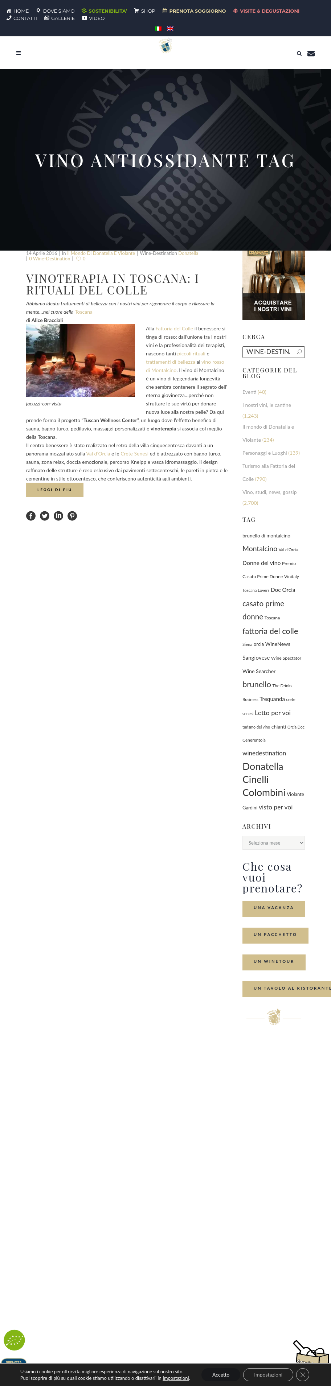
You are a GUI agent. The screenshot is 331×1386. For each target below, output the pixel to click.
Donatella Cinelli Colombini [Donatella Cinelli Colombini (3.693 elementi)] (264, 779)
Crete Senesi (134, 453)
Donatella (188, 253)
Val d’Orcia (98, 453)
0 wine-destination (49, 258)
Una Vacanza (274, 907)
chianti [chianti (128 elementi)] (278, 726)
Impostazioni (176, 1378)
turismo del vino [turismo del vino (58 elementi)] (256, 727)
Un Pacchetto (275, 934)
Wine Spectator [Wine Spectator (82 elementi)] (286, 658)
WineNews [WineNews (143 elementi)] (277, 644)
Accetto (220, 1374)
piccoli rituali (191, 353)
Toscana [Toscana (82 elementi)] (272, 617)
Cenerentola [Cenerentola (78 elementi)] (254, 740)
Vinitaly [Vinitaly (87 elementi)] (291, 576)
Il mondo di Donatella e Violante (101, 253)
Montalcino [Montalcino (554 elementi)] (259, 548)
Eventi (249, 392)
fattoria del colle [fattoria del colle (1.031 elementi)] (270, 631)
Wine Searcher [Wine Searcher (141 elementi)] (258, 671)
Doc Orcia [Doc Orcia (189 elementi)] (283, 589)
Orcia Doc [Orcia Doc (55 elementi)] (296, 727)
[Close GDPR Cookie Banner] (302, 1374)
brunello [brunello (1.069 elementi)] (256, 684)
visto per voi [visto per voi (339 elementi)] (276, 807)
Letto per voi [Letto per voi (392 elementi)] (273, 713)
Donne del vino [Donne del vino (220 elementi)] (261, 562)
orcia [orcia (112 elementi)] (259, 644)
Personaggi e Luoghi (264, 453)
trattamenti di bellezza (170, 362)
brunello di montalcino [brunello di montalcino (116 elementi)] (266, 536)
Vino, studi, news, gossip (269, 492)
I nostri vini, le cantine (266, 405)
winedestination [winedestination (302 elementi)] (264, 753)
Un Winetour (274, 961)
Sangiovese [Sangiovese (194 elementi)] (256, 657)
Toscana (84, 312)
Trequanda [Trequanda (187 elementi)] (272, 699)
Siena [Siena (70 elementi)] (247, 644)
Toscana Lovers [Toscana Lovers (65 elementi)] (255, 590)
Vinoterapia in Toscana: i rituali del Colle (112, 283)
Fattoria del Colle (174, 328)
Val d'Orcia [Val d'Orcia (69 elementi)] (288, 549)
